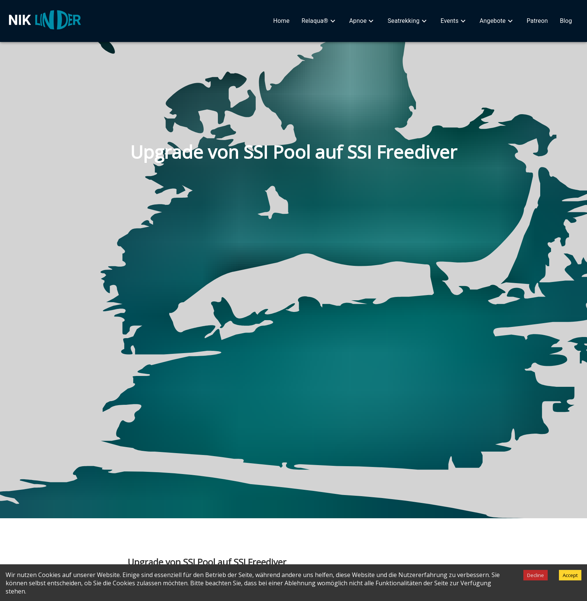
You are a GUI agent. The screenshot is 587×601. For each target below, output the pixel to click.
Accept (570, 575)
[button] (281, 21)
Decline (535, 575)
